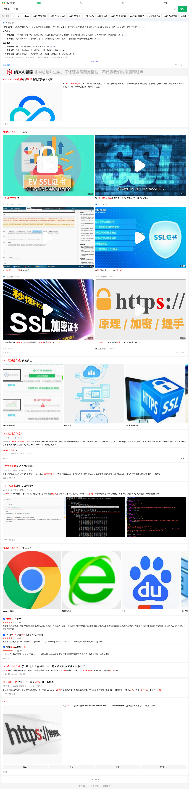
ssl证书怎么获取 (39, 16)
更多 (182, 458)
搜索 (182, 9)
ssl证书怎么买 (74, 16)
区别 (117, 767)
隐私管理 (94, 786)
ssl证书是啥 (102, 16)
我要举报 (106, 786)
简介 (71, 767)
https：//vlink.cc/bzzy (20, 16)
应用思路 (163, 767)
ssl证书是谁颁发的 (57, 16)
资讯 (81, 3)
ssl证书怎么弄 (154, 16)
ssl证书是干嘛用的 (137, 16)
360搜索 (9, 3)
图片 (124, 3)
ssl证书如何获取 (170, 16)
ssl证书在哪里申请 (118, 16)
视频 (166, 3)
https (25, 767)
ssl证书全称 (89, 16)
